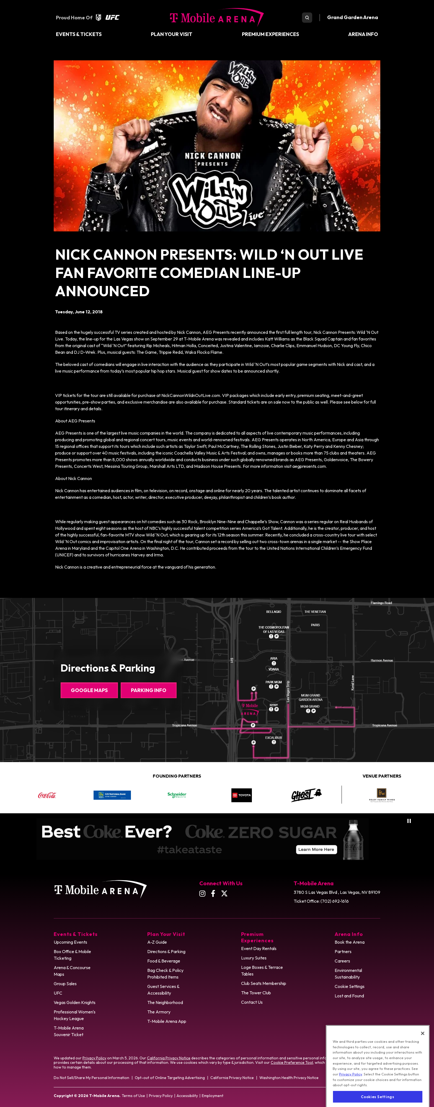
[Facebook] (213, 893)
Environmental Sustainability (348, 973)
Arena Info (363, 34)
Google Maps (89, 690)
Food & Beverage (163, 961)
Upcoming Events (70, 942)
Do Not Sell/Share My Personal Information (91, 1077)
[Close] (423, 1055)
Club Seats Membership (263, 983)
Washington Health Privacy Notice (289, 1077)
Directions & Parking (166, 951)
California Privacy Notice (168, 1058)
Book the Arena (350, 942)
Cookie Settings (350, 986)
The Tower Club (256, 992)
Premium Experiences (270, 34)
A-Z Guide (157, 942)
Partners (343, 951)
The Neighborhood (165, 1002)
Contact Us (252, 1002)
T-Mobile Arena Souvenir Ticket (69, 1031)
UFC (58, 993)
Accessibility (187, 1095)
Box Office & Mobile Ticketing (72, 955)
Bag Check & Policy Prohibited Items (165, 973)
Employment (212, 1095)
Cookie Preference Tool (292, 1062)
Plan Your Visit (171, 34)
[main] (217, 315)
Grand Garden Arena (352, 17)
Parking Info (148, 690)
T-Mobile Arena (217, 17)
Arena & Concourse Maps (72, 971)
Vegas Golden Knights (74, 1002)
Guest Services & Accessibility (163, 990)
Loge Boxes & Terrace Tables (262, 970)
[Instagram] (202, 893)
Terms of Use (133, 1095)
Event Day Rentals (259, 948)
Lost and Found (349, 995)
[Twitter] (224, 893)
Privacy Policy (94, 1058)
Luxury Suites (254, 958)
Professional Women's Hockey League (74, 1015)
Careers (342, 961)
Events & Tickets (79, 34)
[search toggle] (307, 17)
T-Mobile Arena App (166, 1021)
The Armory (158, 1012)
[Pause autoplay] (409, 821)
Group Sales (65, 983)
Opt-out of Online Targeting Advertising (170, 1077)
